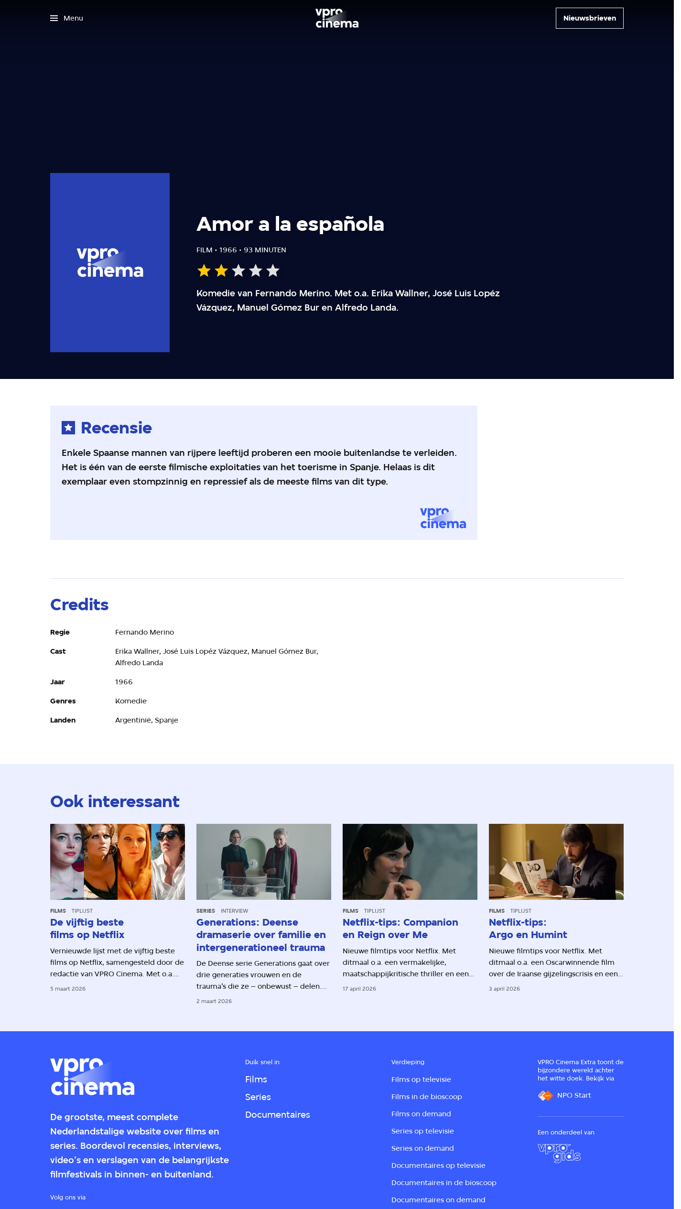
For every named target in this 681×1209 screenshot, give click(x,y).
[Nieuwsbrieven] (590, 18)
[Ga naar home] (336, 18)
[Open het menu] (66, 18)
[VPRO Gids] (559, 1153)
